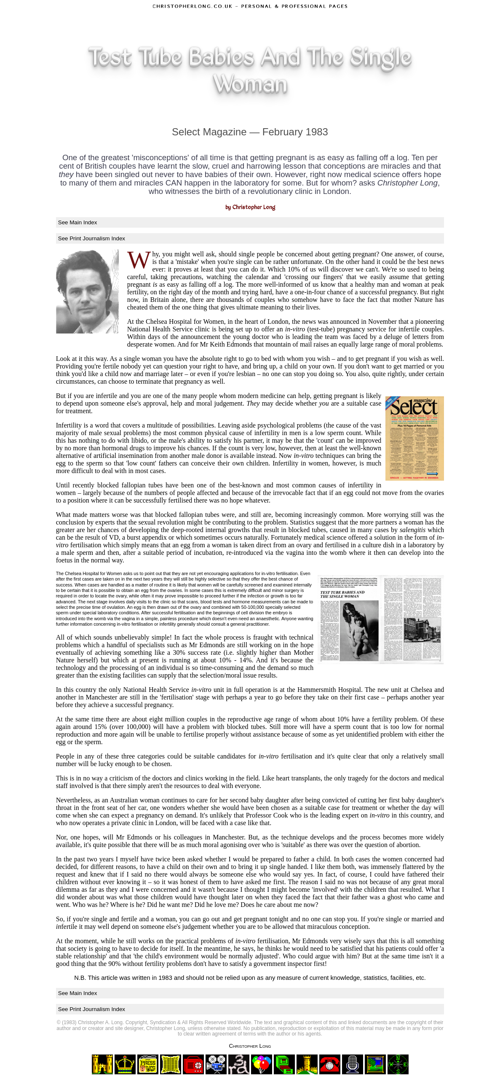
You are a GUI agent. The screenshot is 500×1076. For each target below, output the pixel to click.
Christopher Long (250, 1046)
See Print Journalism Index (91, 238)
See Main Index (77, 222)
